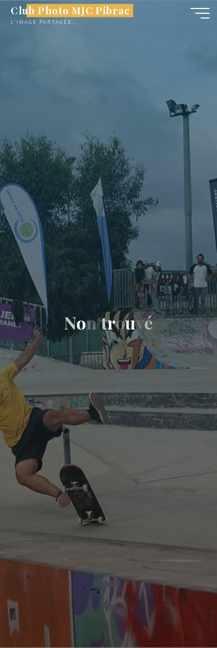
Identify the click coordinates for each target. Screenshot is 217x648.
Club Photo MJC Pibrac (70, 10)
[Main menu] (200, 13)
